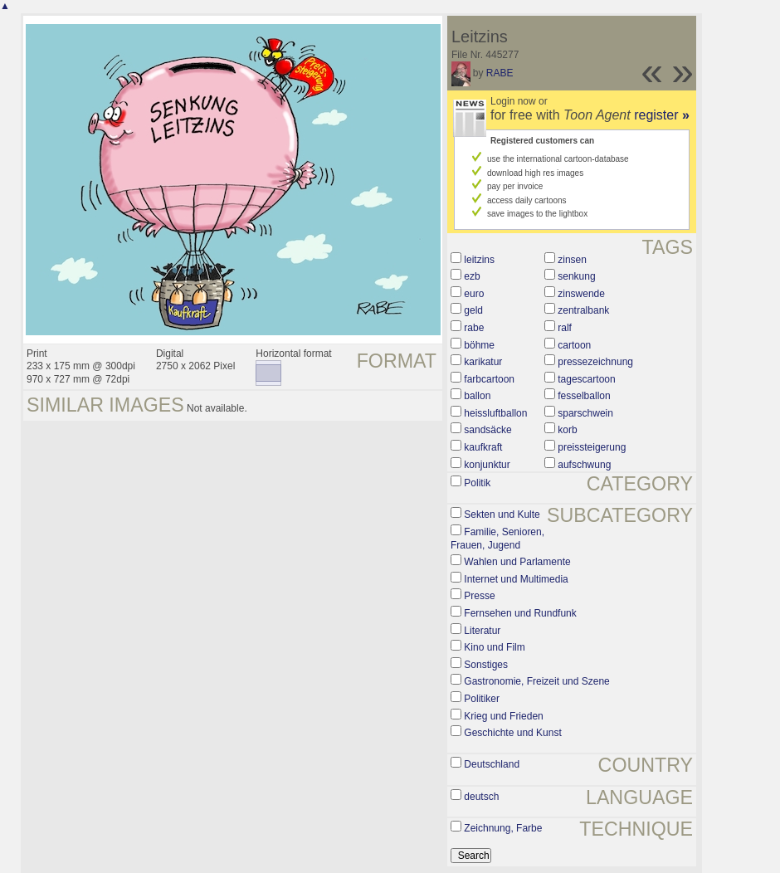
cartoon (574, 345)
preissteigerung (592, 447)
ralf (565, 328)
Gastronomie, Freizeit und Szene (536, 681)
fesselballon (584, 396)
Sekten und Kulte (501, 514)
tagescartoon (586, 379)
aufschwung (584, 465)
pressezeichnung (595, 362)
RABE (500, 73)
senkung (576, 276)
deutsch (481, 796)
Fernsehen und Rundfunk (520, 613)
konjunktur (486, 465)
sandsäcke (487, 430)
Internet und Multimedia (516, 579)
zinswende (581, 294)
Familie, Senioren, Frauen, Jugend (497, 538)
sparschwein (585, 413)
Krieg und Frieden (503, 716)
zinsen (572, 260)
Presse (479, 596)
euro (474, 294)
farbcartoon (489, 379)
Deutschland (491, 764)
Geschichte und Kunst (512, 733)
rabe (474, 328)
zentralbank (583, 310)
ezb (472, 276)
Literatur (482, 630)
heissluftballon (495, 413)
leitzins (479, 260)
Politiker (482, 699)
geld (473, 310)
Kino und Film (494, 647)
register (662, 115)
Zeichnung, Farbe (503, 828)
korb (567, 430)
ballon (477, 396)
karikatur (483, 362)
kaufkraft (483, 447)
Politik (477, 483)
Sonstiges (486, 665)
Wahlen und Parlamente (517, 562)
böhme (479, 345)
